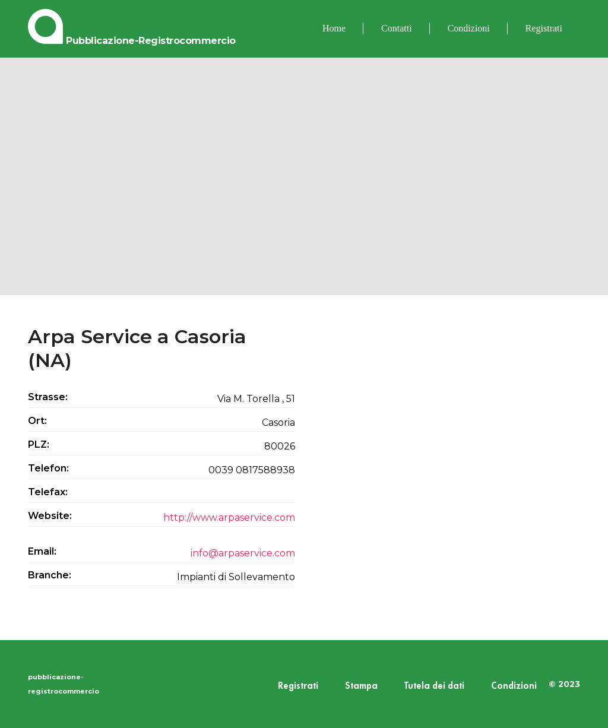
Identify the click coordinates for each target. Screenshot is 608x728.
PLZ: (38, 444)
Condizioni (469, 28)
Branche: (49, 575)
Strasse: (48, 397)
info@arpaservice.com (243, 553)
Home (334, 28)
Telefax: (48, 492)
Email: (42, 551)
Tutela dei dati (434, 686)
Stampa (361, 686)
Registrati (543, 28)
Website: (50, 515)
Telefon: (48, 468)
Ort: (37, 420)
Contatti (396, 28)
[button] (304, 165)
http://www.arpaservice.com (229, 517)
